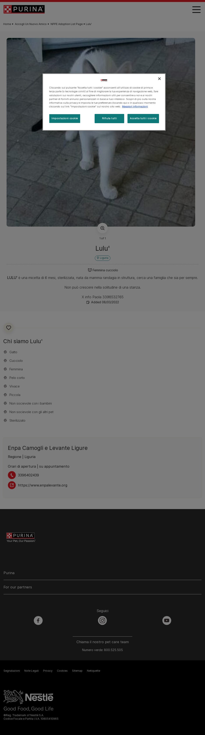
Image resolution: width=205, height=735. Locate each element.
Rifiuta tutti (109, 118)
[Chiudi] (159, 78)
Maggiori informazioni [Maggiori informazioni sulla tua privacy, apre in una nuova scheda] (135, 106)
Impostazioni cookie (64, 118)
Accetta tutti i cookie (143, 118)
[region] (104, 101)
